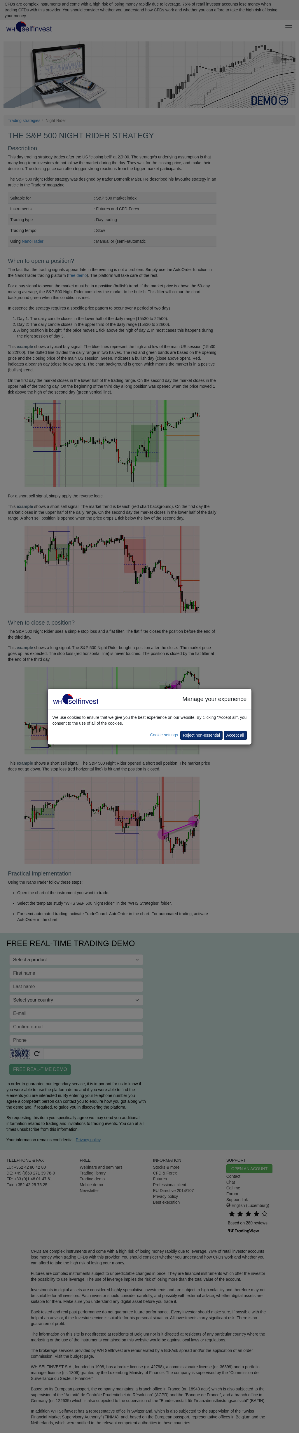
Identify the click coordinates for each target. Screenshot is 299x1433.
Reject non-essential (201, 735)
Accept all (235, 735)
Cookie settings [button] (164, 735)
